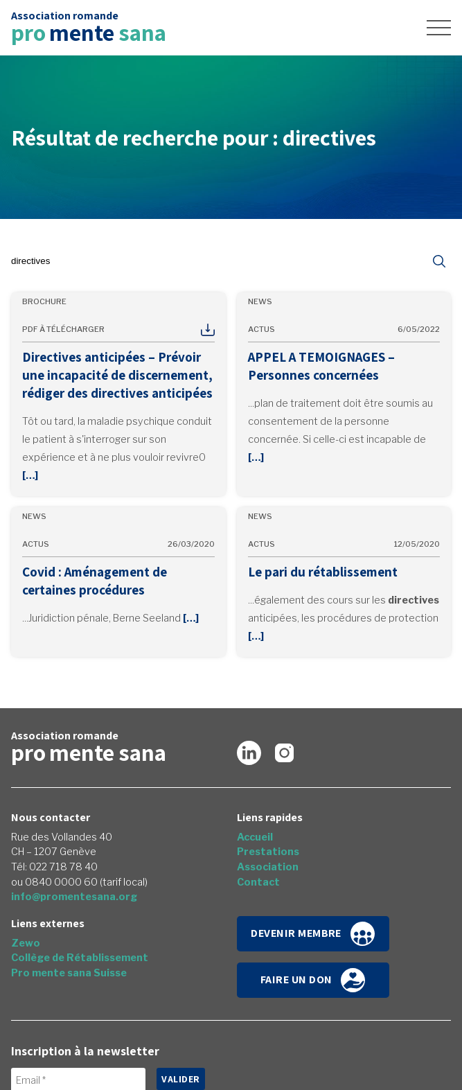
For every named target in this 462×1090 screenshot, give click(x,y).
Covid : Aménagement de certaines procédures (94, 581)
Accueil (255, 837)
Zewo (25, 943)
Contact (258, 882)
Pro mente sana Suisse (69, 973)
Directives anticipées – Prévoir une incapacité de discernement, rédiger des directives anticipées (117, 375)
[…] (30, 475)
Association (268, 867)
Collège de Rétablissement (79, 957)
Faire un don (313, 980)
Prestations (268, 851)
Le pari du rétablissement (323, 572)
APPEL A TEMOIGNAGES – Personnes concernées (321, 366)
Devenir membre (313, 934)
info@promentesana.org (74, 896)
